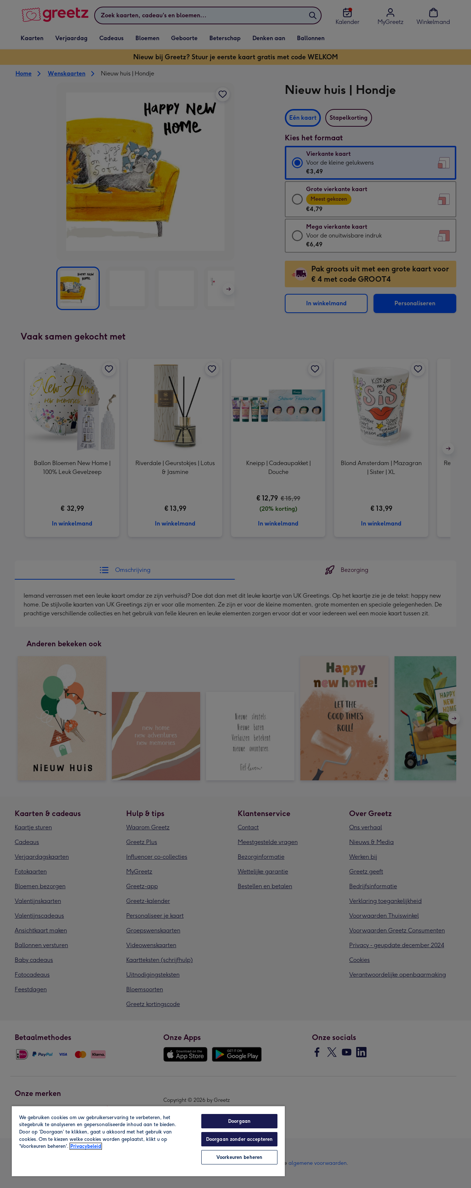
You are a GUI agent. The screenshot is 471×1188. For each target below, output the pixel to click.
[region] (148, 1141)
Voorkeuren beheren (239, 1157)
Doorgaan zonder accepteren (239, 1139)
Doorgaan (239, 1121)
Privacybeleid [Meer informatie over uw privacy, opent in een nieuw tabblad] (85, 1146)
